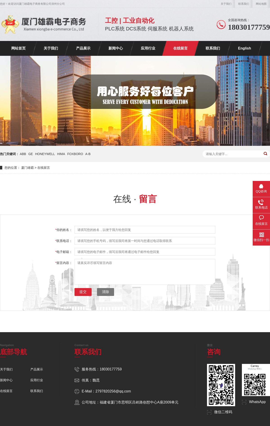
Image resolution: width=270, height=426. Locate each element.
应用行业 (148, 48)
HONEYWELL (45, 154)
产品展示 (83, 48)
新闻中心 (115, 48)
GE (30, 154)
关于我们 (226, 3)
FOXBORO (75, 154)
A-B (87, 154)
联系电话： (63, 241)
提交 (83, 292)
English (244, 48)
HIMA (61, 154)
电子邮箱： (63, 252)
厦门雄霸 (27, 167)
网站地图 (261, 3)
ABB (23, 154)
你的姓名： (63, 230)
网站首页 (18, 48)
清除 (105, 292)
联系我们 (243, 3)
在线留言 (180, 48)
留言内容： (63, 263)
